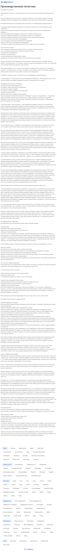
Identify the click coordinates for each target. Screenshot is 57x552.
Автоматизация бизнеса (39, 452)
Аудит (27, 452)
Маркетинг (28, 468)
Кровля (34, 492)
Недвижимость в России (27, 504)
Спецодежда (47, 528)
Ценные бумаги (19, 452)
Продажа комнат (39, 512)
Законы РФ (6, 459)
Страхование (6, 455)
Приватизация (17, 515)
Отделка (5, 484)
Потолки (42, 481)
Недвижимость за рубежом (10, 504)
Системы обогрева (7, 535)
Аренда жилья (27, 512)
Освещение (45, 484)
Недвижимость (7, 501)
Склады (41, 515)
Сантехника (6, 488)
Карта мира (13, 541)
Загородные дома (7, 508)
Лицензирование (23, 472)
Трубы (25, 535)
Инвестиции (40, 448)
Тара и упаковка (26, 528)
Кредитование (22, 448)
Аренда (18, 512)
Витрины (35, 532)
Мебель (41, 492)
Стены (34, 481)
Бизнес (5, 448)
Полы (27, 481)
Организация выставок (9, 472)
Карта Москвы (44, 541)
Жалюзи (5, 495)
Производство (6, 521)
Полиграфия (48, 468)
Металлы (43, 532)
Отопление (36, 484)
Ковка (20, 495)
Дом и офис (6, 481)
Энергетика (17, 524)
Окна (21, 481)
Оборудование (40, 521)
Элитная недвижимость (35, 501)
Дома (34, 515)
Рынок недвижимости (20, 501)
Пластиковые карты (36, 475)
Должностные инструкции (38, 455)
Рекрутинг (33, 472)
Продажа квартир (40, 508)
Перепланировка (36, 488)
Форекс (32, 448)
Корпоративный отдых (21, 475)
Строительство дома (23, 492)
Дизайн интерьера (48, 488)
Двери (14, 481)
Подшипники (6, 532)
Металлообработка (28, 524)
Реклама (5, 468)
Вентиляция (6, 528)
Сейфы (13, 495)
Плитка (28, 484)
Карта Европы (23, 541)
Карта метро (6, 544)
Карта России (34, 541)
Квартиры (18, 508)
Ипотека (27, 515)
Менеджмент (38, 468)
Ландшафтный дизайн (8, 492)
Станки (15, 532)
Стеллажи (15, 528)
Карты (4, 541)
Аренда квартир (28, 508)
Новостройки (40, 504)
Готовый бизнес (7, 452)
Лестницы (25, 488)
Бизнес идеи (26, 459)
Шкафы (49, 492)
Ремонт (49, 481)
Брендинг (51, 472)
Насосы (18, 535)
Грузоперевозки (19, 464)
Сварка (51, 532)
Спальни (13, 484)
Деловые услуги (7, 464)
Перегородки (16, 488)
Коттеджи (49, 504)
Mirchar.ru (30, 549)
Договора (25, 455)
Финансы (13, 448)
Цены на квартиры (7, 512)
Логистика (36, 459)
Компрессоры (37, 528)
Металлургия (30, 521)
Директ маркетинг (7, 475)
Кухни (20, 484)
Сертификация (43, 464)
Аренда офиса (6, 515)
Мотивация (42, 472)
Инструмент (40, 524)
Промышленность (18, 521)
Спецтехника (50, 524)
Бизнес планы (16, 459)
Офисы (48, 512)
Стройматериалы (25, 532)
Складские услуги (31, 464)
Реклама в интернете (16, 468)
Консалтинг (16, 455)
